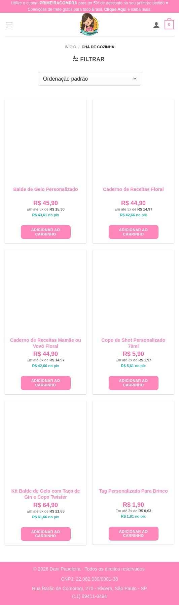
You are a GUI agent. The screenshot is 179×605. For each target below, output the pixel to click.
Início (70, 47)
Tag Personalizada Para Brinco (133, 491)
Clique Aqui (115, 9)
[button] (9, 25)
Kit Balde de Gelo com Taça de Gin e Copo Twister (45, 494)
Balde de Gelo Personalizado (45, 189)
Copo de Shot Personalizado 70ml (134, 343)
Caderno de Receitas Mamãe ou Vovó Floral (45, 343)
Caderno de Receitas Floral (133, 189)
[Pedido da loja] (89, 78)
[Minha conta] (156, 24)
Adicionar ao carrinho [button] (45, 232)
